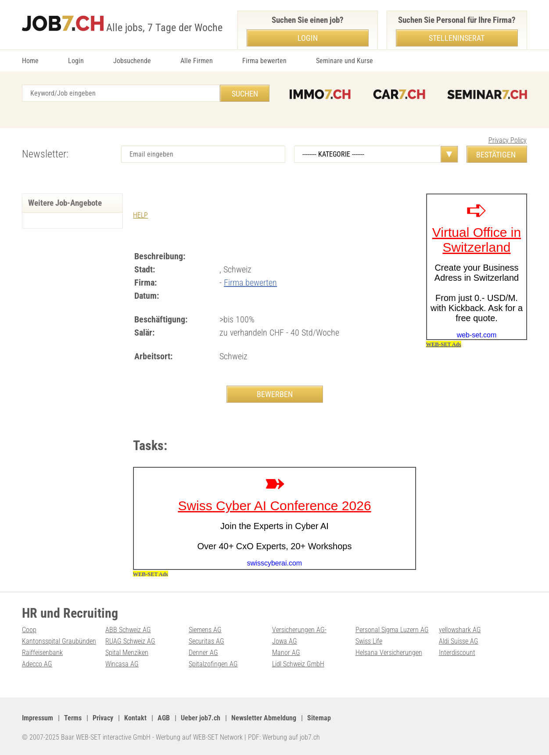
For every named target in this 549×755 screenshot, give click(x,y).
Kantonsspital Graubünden (59, 641)
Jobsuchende (132, 61)
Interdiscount (457, 652)
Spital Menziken (126, 652)
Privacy (103, 718)
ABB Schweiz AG (128, 630)
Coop (29, 630)
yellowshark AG (460, 630)
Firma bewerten (264, 61)
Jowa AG (284, 641)
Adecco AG (37, 664)
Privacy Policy (507, 140)
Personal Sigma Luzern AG (392, 630)
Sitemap (319, 718)
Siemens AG (205, 630)
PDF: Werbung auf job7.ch (284, 737)
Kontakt (135, 718)
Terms (73, 718)
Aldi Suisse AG (458, 641)
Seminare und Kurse (344, 61)
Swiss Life (368, 641)
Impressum (37, 718)
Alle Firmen (196, 61)
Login (76, 61)
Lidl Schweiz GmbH (298, 664)
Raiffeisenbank (42, 652)
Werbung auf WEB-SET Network (199, 737)
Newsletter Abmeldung (263, 718)
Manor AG (286, 652)
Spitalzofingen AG (213, 664)
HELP (140, 215)
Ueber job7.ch (200, 718)
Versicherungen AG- (299, 630)
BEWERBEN (275, 394)
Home (30, 61)
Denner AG (203, 652)
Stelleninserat (456, 38)
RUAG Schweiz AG (130, 641)
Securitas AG (206, 641)
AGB (164, 718)
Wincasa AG (122, 664)
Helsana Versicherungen (388, 652)
